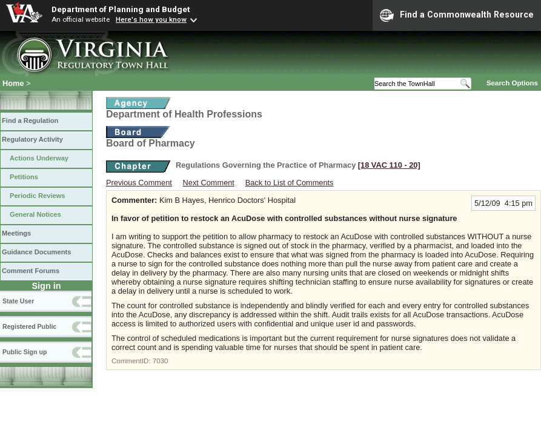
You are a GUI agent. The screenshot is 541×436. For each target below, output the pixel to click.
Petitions (24, 176)
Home (13, 83)
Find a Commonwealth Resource (457, 15)
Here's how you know (151, 19)
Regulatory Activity (32, 139)
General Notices (35, 214)
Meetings (16, 233)
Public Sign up (24, 351)
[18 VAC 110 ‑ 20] (389, 165)
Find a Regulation (30, 120)
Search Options (512, 83)
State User (18, 301)
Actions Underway (39, 158)
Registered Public (29, 326)
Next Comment (208, 182)
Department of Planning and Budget (120, 9)
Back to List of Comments (289, 182)
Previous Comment (139, 182)
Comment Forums (30, 270)
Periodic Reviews (37, 195)
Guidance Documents (36, 252)
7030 (160, 361)
